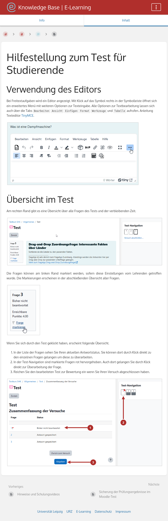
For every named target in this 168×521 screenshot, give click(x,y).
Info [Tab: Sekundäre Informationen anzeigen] (42, 20)
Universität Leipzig (50, 511)
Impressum (123, 511)
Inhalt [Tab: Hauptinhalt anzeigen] (126, 20)
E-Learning (83, 511)
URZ (69, 511)
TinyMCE (27, 115)
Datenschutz (103, 511)
